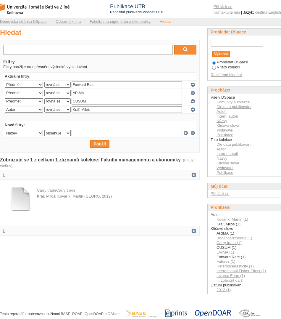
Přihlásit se (223, 6)
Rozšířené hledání (226, 75)
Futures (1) (226, 261)
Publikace (225, 135)
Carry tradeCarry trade (56, 190)
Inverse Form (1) (231, 275)
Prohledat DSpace (230, 62)
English (274, 12)
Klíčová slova (228, 125)
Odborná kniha (68, 21)
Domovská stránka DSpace (23, 21)
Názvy (222, 120)
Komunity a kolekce (233, 102)
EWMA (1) (225, 252)
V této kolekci (226, 67)
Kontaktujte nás (227, 12)
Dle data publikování (234, 107)
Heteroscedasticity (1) (235, 266)
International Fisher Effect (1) (241, 271)
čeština (261, 12)
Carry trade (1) (229, 243)
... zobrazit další (230, 280)
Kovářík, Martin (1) (232, 219)
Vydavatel (225, 130)
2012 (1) (224, 290)
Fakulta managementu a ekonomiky (120, 21)
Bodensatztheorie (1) (234, 238)
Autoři (222, 111)
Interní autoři (227, 116)
